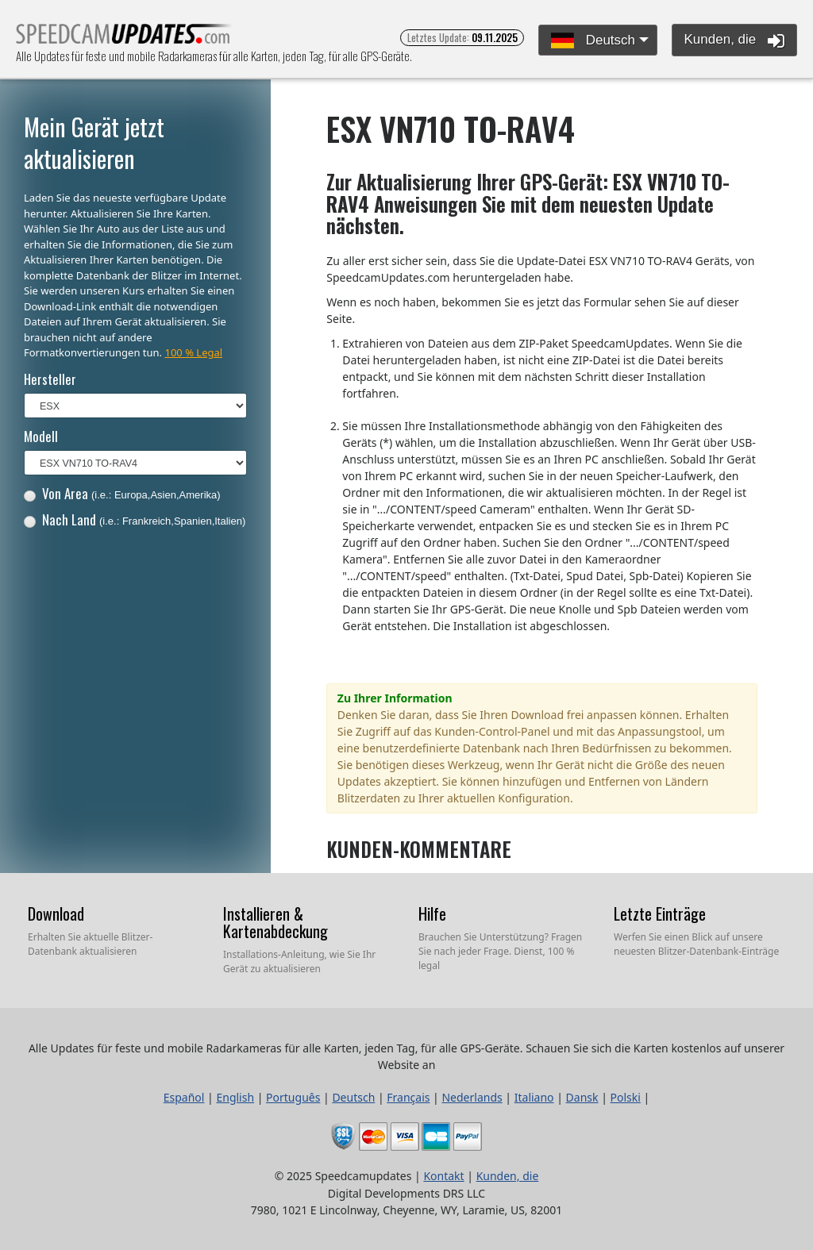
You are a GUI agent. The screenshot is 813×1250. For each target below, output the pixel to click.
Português (293, 1097)
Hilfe (432, 913)
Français (408, 1097)
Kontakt (443, 1175)
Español (184, 1097)
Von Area (122, 493)
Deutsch (593, 41)
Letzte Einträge (660, 913)
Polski (626, 1097)
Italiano (534, 1097)
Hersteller (50, 379)
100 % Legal (193, 352)
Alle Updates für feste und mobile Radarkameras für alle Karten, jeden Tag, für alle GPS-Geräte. (124, 38)
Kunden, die (734, 40)
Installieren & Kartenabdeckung (275, 922)
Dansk (582, 1097)
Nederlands (471, 1097)
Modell (41, 436)
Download (56, 913)
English (235, 1097)
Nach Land (135, 519)
